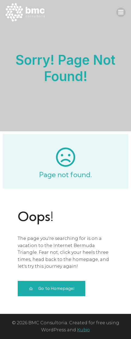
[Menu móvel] (121, 12)
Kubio (83, 329)
